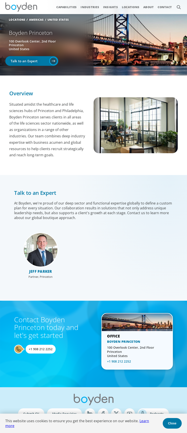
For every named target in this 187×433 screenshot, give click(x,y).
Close (172, 423)
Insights (110, 7)
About (148, 7)
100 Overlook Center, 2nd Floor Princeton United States (130, 351)
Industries (90, 7)
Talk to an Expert (24, 61)
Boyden (21, 7)
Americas (36, 20)
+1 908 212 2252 (41, 349)
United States (58, 20)
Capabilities (66, 7)
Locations (130, 7)
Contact (165, 7)
